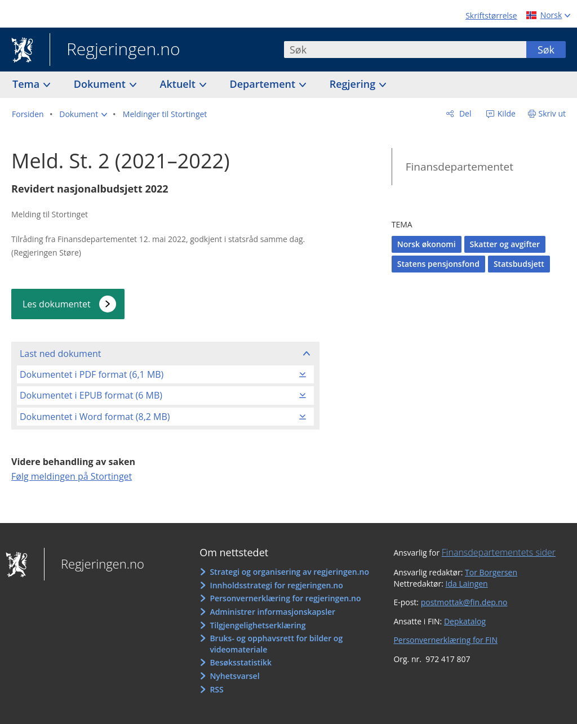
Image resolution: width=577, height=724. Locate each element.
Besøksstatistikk (241, 662)
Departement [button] (264, 84)
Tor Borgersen (491, 572)
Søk (546, 49)
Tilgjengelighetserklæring (257, 625)
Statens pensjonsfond (438, 263)
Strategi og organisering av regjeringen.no (289, 571)
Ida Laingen (467, 583)
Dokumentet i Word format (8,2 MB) (95, 416)
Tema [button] (27, 84)
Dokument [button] (101, 84)
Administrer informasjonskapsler (272, 611)
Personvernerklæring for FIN (445, 639)
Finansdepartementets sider (499, 552)
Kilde (505, 113)
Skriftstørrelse (491, 15)
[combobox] (405, 49)
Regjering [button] (354, 84)
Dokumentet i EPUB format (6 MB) (91, 395)
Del (464, 113)
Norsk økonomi (426, 244)
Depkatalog (465, 621)
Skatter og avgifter (505, 244)
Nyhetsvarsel (234, 676)
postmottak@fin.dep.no (464, 602)
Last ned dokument (60, 353)
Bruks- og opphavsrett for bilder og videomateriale (276, 644)
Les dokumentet (57, 304)
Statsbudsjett (519, 263)
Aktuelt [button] (179, 84)
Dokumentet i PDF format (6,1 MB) (91, 374)
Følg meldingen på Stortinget (71, 476)
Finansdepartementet (459, 166)
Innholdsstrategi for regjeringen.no (276, 585)
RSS (216, 689)
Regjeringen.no (115, 50)
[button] (83, 114)
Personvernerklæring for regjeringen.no (285, 598)
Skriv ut (552, 113)
